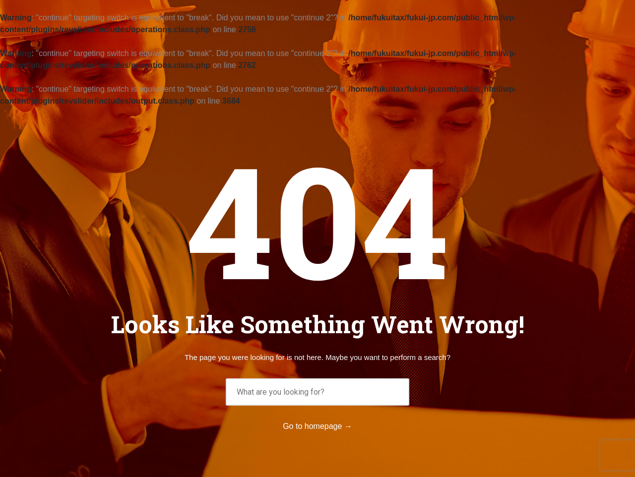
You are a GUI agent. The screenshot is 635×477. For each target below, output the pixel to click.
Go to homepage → (317, 426)
